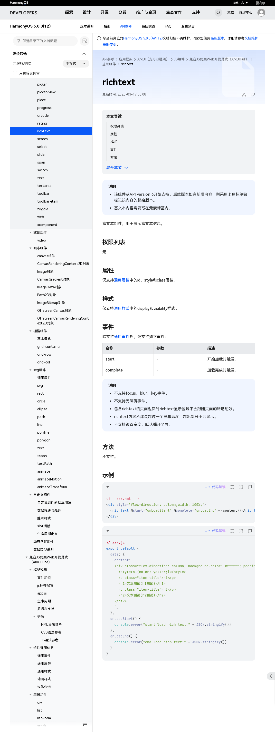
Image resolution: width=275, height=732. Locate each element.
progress (44, 108)
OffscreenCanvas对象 (54, 310)
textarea (44, 186)
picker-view (46, 92)
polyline (43, 432)
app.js (42, 593)
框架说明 (40, 570)
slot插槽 (43, 526)
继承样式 (44, 518)
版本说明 (87, 26)
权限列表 (117, 126)
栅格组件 (40, 331)
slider (41, 154)
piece (41, 100)
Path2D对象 (46, 295)
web (40, 217)
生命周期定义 (47, 534)
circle (41, 401)
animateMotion (49, 479)
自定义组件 (41, 495)
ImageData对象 (49, 287)
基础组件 (109, 64)
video (41, 240)
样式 (113, 142)
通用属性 (44, 378)
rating (42, 123)
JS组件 (179, 59)
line (40, 425)
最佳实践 (148, 26)
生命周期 (44, 601)
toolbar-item (47, 201)
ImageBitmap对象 (51, 303)
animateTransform (52, 487)
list (39, 710)
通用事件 (44, 656)
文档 (230, 12)
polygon (43, 440)
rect (40, 393)
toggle (42, 209)
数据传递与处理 (49, 510)
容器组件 (40, 695)
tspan (42, 456)
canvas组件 (46, 256)
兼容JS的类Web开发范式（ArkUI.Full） (219, 59)
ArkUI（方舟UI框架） (153, 59)
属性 (113, 134)
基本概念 (44, 339)
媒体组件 (40, 232)
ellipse (42, 409)
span (41, 162)
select (42, 147)
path (41, 417)
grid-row (44, 354)
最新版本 (217, 38)
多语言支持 (45, 609)
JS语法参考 (49, 640)
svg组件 (39, 370)
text (40, 178)
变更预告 (188, 26)
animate (43, 471)
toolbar (43, 193)
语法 (40, 617)
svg (40, 386)
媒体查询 (44, 687)
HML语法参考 (51, 624)
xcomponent (47, 225)
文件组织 (44, 578)
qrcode (43, 115)
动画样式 (44, 679)
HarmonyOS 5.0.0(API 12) (143, 38)
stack (41, 726)
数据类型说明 (43, 549)
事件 (113, 150)
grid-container (49, 347)
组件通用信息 (43, 648)
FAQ (168, 26)
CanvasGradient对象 (53, 279)
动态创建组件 (43, 542)
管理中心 (246, 12)
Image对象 (45, 271)
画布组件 (40, 248)
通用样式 (44, 671)
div (39, 702)
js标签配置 (45, 585)
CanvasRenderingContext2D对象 (63, 264)
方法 (113, 157)
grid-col (43, 362)
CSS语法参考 (51, 632)
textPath (44, 464)
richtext (43, 131)
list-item (44, 718)
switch (42, 170)
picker (42, 84)
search (42, 139)
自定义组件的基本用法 (54, 503)
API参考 (126, 26)
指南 (107, 26)
